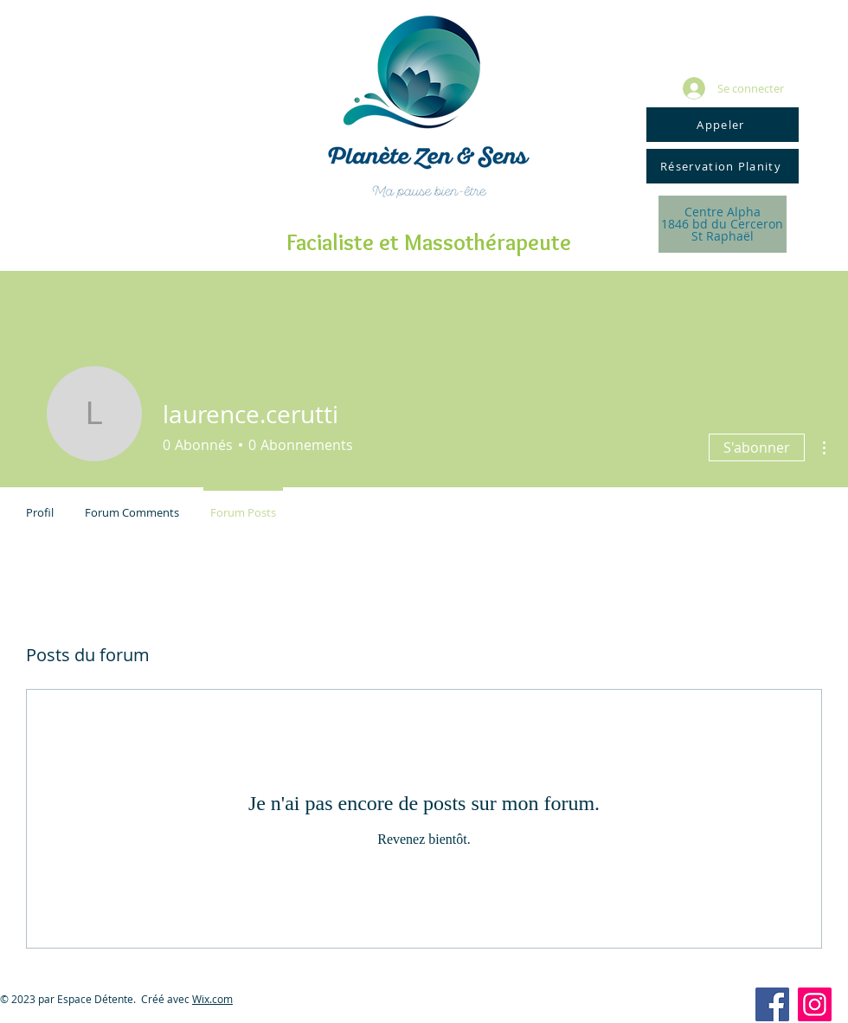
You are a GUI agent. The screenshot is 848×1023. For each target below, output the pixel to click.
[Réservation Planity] (722, 166)
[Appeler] (722, 124)
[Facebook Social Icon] (772, 1004)
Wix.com (212, 999)
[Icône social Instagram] (815, 1004)
